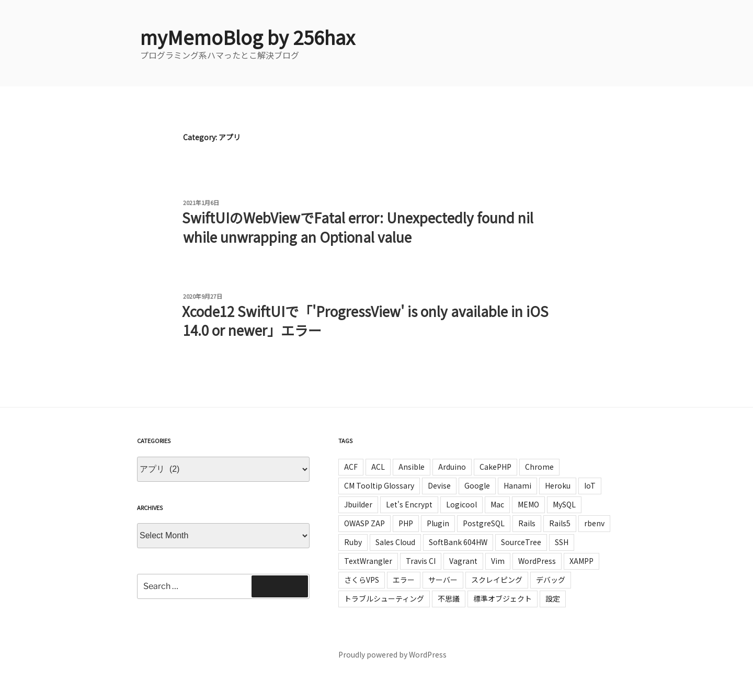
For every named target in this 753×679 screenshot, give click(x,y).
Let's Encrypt (409, 504)
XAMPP (581, 561)
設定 (552, 598)
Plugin (438, 523)
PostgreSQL (484, 523)
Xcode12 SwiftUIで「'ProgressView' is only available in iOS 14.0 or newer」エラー (365, 320)
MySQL (564, 504)
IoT (590, 485)
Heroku (558, 485)
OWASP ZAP (364, 523)
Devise (439, 485)
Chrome (539, 466)
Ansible (411, 466)
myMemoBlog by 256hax (247, 36)
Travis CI (421, 561)
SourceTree (521, 542)
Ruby (353, 542)
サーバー (443, 579)
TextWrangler (368, 561)
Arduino (452, 466)
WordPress (537, 561)
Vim (498, 561)
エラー (404, 579)
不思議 (449, 598)
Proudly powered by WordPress (392, 654)
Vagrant (463, 561)
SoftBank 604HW (458, 542)
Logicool (461, 504)
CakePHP (495, 466)
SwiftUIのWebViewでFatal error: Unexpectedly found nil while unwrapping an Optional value (357, 227)
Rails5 (560, 523)
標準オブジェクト (502, 598)
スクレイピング (496, 579)
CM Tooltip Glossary (379, 485)
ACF (351, 466)
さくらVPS (361, 579)
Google (477, 485)
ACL (378, 466)
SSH (561, 542)
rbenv (594, 523)
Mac (497, 504)
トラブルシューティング (384, 598)
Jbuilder (358, 504)
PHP (405, 523)
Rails (526, 523)
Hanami (517, 485)
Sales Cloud (395, 542)
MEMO (528, 504)
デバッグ (550, 579)
